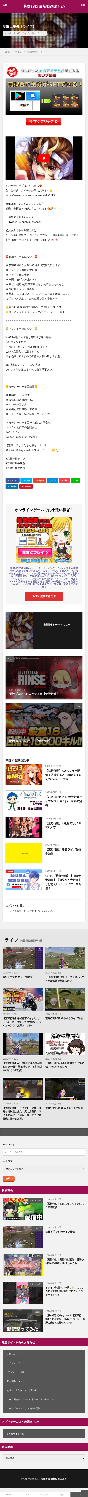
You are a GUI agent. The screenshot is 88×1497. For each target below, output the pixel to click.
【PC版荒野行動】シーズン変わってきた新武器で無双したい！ (64, 979)
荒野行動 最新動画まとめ (44, 6)
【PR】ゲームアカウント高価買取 (23, 1408)
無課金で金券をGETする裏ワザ (21, 1390)
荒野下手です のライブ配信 (17, 977)
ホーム (9, 1495)
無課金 (38, 1312)
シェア (26, 1494)
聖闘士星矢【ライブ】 (38, 51)
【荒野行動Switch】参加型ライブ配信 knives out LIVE (64, 1065)
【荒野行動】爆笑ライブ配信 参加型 (63, 851)
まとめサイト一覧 (15, 1433)
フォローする (58, 629)
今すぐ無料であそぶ (44, 596)
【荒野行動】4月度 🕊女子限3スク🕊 (63, 825)
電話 (61, 1495)
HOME (6, 51)
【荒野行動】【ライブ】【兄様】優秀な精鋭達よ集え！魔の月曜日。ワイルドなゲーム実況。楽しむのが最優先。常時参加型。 (22, 1113)
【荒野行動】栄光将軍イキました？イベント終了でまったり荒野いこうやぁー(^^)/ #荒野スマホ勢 (22, 1022)
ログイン (34, 910)
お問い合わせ (13, 1354)
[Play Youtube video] (44, 158)
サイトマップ (13, 1363)
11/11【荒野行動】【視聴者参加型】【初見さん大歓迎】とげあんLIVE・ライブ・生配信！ (63, 882)
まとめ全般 (36, 1200)
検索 (8, 1178)
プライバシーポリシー (17, 1372)
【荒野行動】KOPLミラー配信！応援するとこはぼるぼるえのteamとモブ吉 (63, 775)
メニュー (44, 1495)
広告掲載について (15, 1381)
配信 (39, 1256)
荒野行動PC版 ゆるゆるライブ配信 (64, 1018)
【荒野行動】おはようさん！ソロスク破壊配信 (64, 1205)
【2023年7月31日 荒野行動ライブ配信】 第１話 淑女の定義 (63, 801)
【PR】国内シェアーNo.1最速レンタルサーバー (30, 1399)
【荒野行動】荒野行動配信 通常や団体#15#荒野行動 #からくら (64, 1261)
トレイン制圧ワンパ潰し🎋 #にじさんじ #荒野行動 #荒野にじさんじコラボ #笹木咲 (64, 1291)
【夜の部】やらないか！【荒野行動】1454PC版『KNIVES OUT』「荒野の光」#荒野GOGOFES (65, 1319)
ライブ (25, 33)
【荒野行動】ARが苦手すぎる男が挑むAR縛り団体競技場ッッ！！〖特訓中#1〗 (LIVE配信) (22, 1067)
